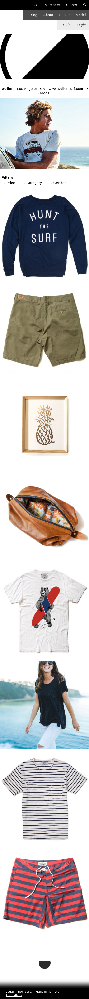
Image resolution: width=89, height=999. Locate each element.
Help (67, 25)
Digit (58, 991)
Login (81, 25)
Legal (10, 991)
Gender (57, 182)
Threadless (14, 995)
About (48, 15)
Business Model (72, 15)
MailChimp (43, 991)
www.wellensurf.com (66, 89)
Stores (71, 5)
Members (52, 5)
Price (8, 182)
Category (32, 182)
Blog (33, 15)
